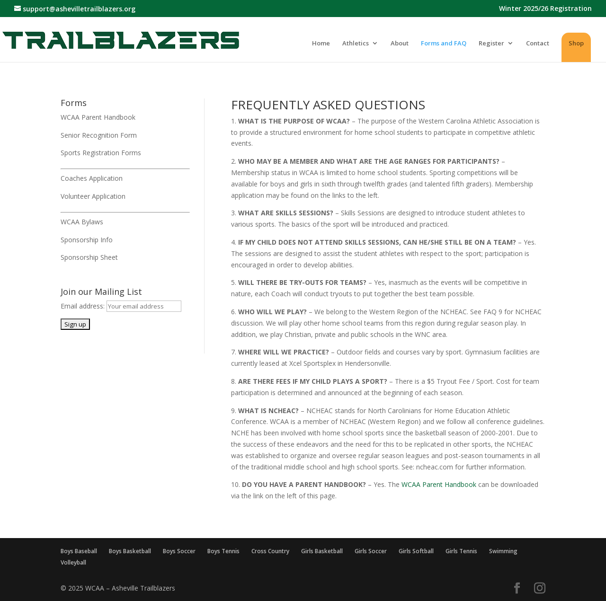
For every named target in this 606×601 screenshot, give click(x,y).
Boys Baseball (79, 551)
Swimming (503, 551)
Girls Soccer (371, 551)
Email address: (84, 305)
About (400, 43)
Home (321, 43)
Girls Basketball (322, 551)
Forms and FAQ (443, 43)
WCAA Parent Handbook (98, 117)
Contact (537, 43)
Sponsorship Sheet (89, 257)
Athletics (355, 43)
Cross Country (270, 551)
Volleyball (73, 562)
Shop (576, 43)
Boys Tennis (223, 551)
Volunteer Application (93, 196)
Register (491, 43)
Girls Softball (416, 551)
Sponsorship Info (87, 239)
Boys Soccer (179, 551)
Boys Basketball (130, 551)
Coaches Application (92, 178)
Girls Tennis (461, 551)
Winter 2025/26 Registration (545, 9)
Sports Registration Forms (101, 152)
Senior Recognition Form (99, 135)
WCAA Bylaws (82, 221)
